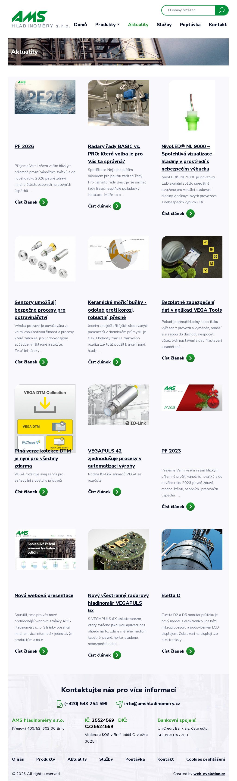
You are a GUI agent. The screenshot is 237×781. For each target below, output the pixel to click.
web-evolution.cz (209, 773)
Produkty (45, 759)
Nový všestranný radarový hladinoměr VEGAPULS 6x (118, 603)
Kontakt (218, 25)
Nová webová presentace (44, 595)
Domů (80, 25)
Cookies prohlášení (205, 759)
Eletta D (171, 595)
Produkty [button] (105, 25)
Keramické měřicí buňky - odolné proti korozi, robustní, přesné (117, 310)
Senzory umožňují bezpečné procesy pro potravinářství (40, 310)
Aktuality (138, 25)
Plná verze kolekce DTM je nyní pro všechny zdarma (43, 458)
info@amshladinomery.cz (152, 704)
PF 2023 (171, 451)
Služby (164, 25)
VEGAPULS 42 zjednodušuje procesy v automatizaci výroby (114, 458)
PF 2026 (24, 146)
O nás (18, 759)
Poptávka (190, 25)
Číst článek (26, 202)
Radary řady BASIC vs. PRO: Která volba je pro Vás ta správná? (115, 154)
